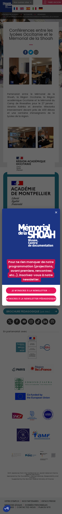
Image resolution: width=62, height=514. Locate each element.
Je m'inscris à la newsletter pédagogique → (31, 298)
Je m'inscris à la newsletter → (31, 290)
